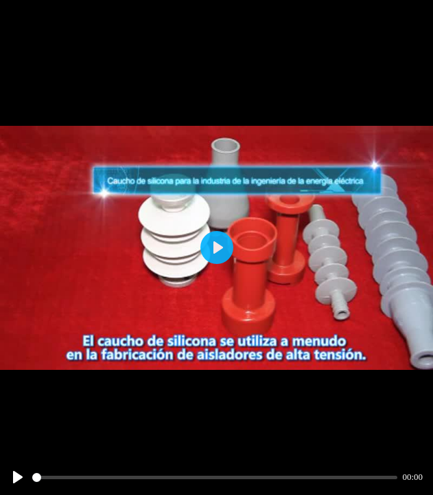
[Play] (18, 477)
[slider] (214, 477)
